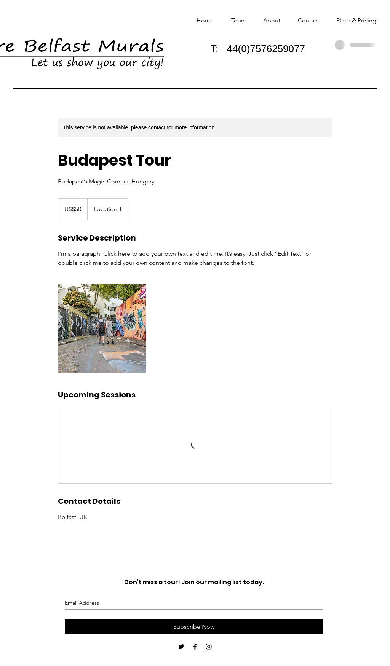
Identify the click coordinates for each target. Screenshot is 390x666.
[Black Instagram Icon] (209, 646)
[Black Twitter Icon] (181, 646)
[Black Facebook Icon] (195, 646)
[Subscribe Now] (194, 626)
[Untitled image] (102, 328)
